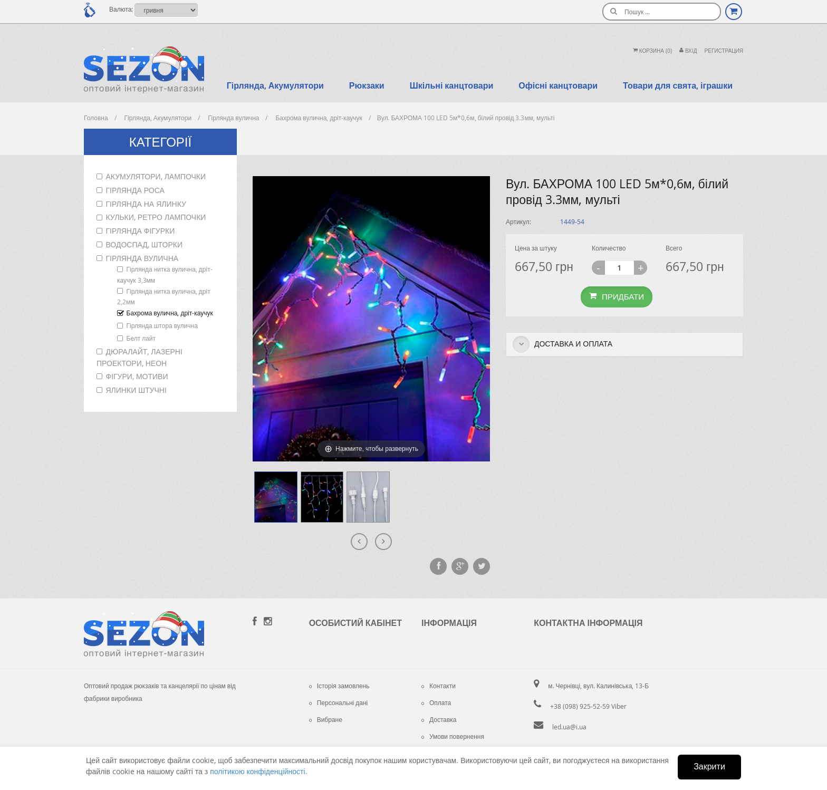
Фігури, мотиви (137, 376)
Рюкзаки (366, 85)
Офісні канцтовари (558, 85)
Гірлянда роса (135, 190)
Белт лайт (141, 338)
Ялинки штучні (136, 390)
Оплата (436, 702)
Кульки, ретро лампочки (156, 217)
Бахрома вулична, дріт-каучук (170, 313)
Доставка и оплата (562, 344)
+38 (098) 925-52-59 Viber (588, 706)
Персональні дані (338, 702)
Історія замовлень (339, 685)
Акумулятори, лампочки (156, 176)
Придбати (616, 296)
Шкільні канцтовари (452, 85)
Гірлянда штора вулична (162, 325)
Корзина (652, 50)
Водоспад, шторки (144, 244)
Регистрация (724, 50)
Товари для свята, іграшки (678, 85)
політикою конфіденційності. (258, 771)
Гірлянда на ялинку (146, 204)
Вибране (325, 719)
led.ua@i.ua (569, 726)
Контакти (438, 685)
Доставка (439, 719)
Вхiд (688, 50)
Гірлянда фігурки (140, 231)
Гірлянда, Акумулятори (275, 85)
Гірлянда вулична (142, 258)
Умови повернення (452, 736)
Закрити (709, 766)
